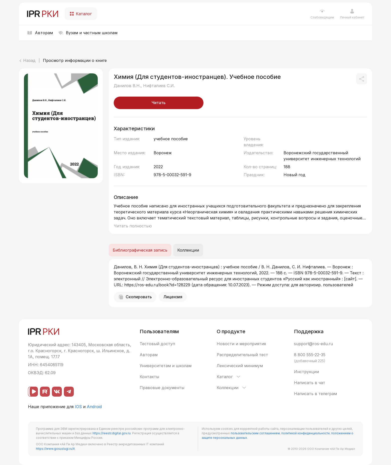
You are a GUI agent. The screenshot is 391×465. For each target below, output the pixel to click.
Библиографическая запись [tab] (140, 250)
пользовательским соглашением (255, 433)
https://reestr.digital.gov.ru (112, 433)
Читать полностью (133, 225)
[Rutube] (45, 392)
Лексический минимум (240, 365)
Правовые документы (162, 387)
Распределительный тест (242, 354)
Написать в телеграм (315, 393)
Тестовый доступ (157, 343)
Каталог (229, 376)
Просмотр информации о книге (75, 60)
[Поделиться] (361, 78)
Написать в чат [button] (309, 382)
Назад (27, 60)
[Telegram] (69, 392)
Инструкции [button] (306, 371)
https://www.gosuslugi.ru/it (55, 449)
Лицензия (172, 296)
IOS (78, 406)
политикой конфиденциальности (305, 433)
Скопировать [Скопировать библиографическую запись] (135, 297)
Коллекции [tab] (188, 250)
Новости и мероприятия (241, 343)
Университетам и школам (166, 365)
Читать (159, 102)
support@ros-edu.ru (313, 343)
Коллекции (232, 387)
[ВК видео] (33, 392)
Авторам (149, 354)
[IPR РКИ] (43, 13)
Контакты (149, 376)
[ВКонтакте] (57, 392)
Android (94, 406)
